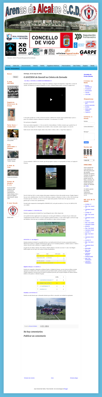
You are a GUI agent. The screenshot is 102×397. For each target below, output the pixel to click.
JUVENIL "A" (88, 204)
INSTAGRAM (88, 90)
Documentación (26, 65)
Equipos (85, 65)
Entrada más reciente (29, 378)
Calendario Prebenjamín (88, 262)
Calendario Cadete (89, 224)
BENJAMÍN (88, 248)
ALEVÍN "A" (88, 232)
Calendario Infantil (89, 230)
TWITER (87, 92)
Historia (35, 65)
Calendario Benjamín (87, 254)
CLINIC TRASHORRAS (12, 68)
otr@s (87, 186)
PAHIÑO (87, 107)
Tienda (92, 65)
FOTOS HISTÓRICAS (88, 86)
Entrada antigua (74, 378)
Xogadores (87, 112)
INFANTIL (87, 226)
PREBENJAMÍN (89, 256)
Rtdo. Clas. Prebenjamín (88, 259)
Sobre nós (16, 65)
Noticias (8, 65)
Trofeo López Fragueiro (88, 109)
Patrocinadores (66, 65)
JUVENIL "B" (88, 212)
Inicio (52, 378)
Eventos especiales (90, 105)
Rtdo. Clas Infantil (89, 228)
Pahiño (42, 65)
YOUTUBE (87, 94)
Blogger (66, 389)
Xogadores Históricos (53, 65)
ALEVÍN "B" (88, 240)
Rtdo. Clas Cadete (89, 222)
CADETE (87, 220)
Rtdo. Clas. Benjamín (88, 251)
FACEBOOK (88, 89)
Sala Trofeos (76, 65)
